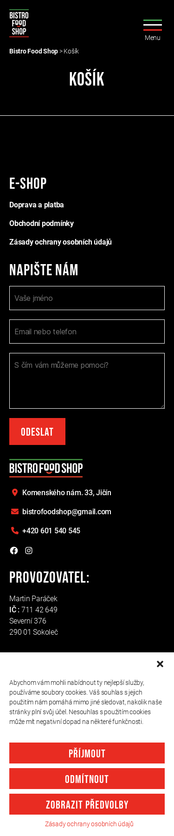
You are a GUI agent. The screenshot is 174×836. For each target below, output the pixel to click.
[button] (160, 664)
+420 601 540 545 (51, 530)
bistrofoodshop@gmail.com (66, 511)
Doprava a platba (36, 204)
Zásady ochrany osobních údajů (89, 824)
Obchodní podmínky (41, 223)
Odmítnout (87, 779)
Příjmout (87, 754)
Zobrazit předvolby (87, 805)
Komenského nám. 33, (66, 492)
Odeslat (37, 432)
